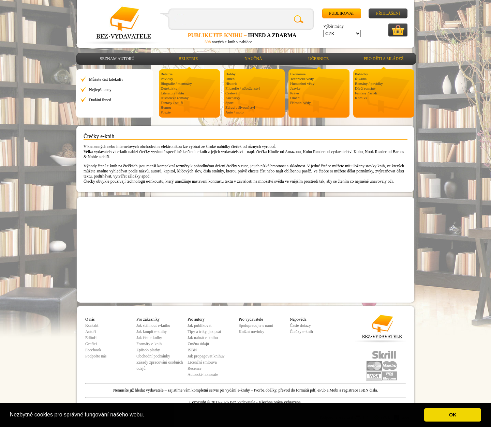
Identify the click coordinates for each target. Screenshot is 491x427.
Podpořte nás (95, 356)
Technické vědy (302, 79)
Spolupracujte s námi (256, 325)
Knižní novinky (251, 331)
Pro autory (196, 319)
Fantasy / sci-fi (172, 103)
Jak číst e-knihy (149, 337)
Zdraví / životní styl (240, 107)
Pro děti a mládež (384, 58)
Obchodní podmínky (153, 356)
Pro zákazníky (148, 319)
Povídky (167, 79)
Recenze (195, 368)
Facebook (93, 350)
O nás (90, 319)
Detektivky (169, 88)
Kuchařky (232, 98)
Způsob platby (148, 350)
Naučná (253, 58)
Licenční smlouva (202, 362)
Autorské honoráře (203, 374)
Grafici (91, 343)
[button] (147, 415)
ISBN (192, 350)
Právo (294, 93)
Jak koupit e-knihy (151, 331)
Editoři (90, 337)
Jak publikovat (199, 325)
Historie (231, 83)
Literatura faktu (172, 93)
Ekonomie (298, 74)
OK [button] (453, 414)
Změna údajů (198, 343)
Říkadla (361, 79)
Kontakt (92, 325)
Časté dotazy (300, 325)
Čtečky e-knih (301, 331)
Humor (166, 107)
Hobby (230, 74)
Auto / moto (234, 112)
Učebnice (318, 58)
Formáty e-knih (149, 343)
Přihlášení (388, 13)
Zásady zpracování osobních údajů (159, 365)
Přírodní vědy (300, 103)
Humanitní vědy (302, 83)
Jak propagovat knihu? (206, 356)
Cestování (232, 93)
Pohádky (361, 74)
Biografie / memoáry (176, 83)
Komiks (361, 98)
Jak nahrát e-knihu (203, 337)
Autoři (90, 331)
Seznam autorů (117, 58)
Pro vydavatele (251, 319)
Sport (229, 103)
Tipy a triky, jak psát (204, 331)
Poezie (165, 112)
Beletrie (188, 58)
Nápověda (298, 319)
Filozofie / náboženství (242, 88)
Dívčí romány (365, 88)
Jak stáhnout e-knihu (153, 325)
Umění (230, 79)
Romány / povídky (369, 83)
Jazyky (295, 88)
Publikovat (341, 13)
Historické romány (175, 98)
